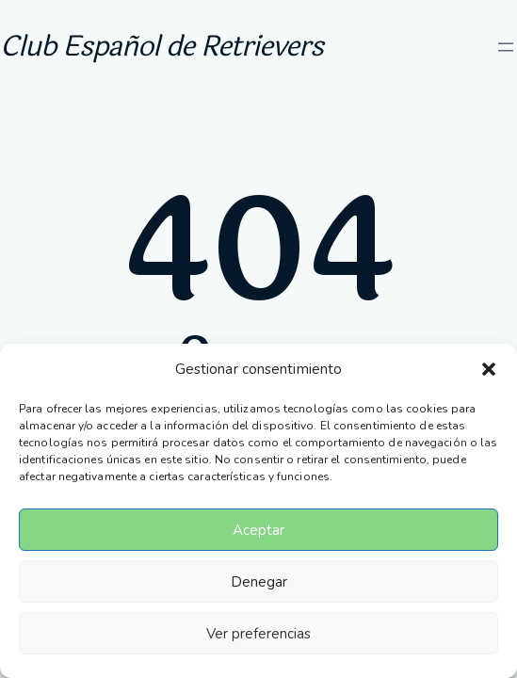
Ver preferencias (258, 633)
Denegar (259, 582)
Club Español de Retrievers (161, 46)
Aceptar (258, 530)
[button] (488, 369)
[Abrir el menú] (505, 47)
